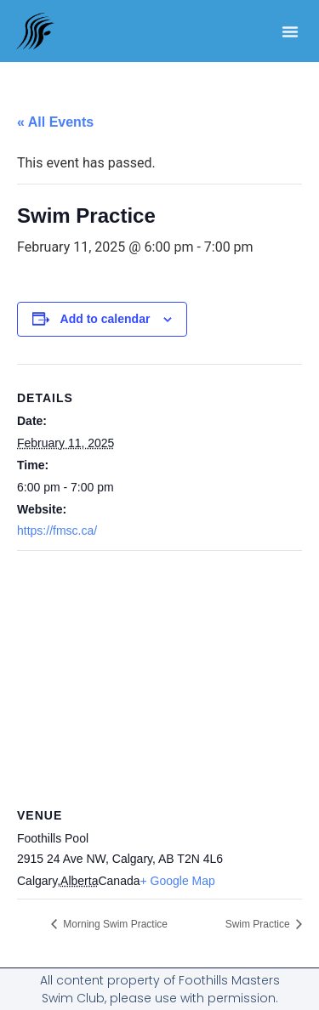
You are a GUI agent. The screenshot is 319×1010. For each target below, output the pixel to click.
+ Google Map (177, 881)
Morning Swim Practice (114, 924)
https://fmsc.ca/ (57, 530)
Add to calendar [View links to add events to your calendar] (105, 319)
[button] (290, 31)
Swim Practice (259, 924)
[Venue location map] (159, 673)
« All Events (55, 122)
